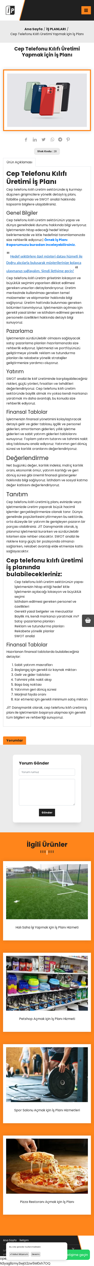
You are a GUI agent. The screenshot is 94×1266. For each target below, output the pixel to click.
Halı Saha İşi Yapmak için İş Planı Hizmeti (47, 927)
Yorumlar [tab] (14, 740)
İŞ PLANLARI (56, 29)
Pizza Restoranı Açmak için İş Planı (47, 1202)
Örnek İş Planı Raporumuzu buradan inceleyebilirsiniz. (41, 242)
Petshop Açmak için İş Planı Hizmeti (47, 1019)
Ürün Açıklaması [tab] (19, 162)
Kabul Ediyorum (19, 1254)
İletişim (24, 1240)
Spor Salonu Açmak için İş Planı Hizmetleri (47, 1110)
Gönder (47, 812)
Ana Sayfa (33, 29)
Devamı (36, 1254)
